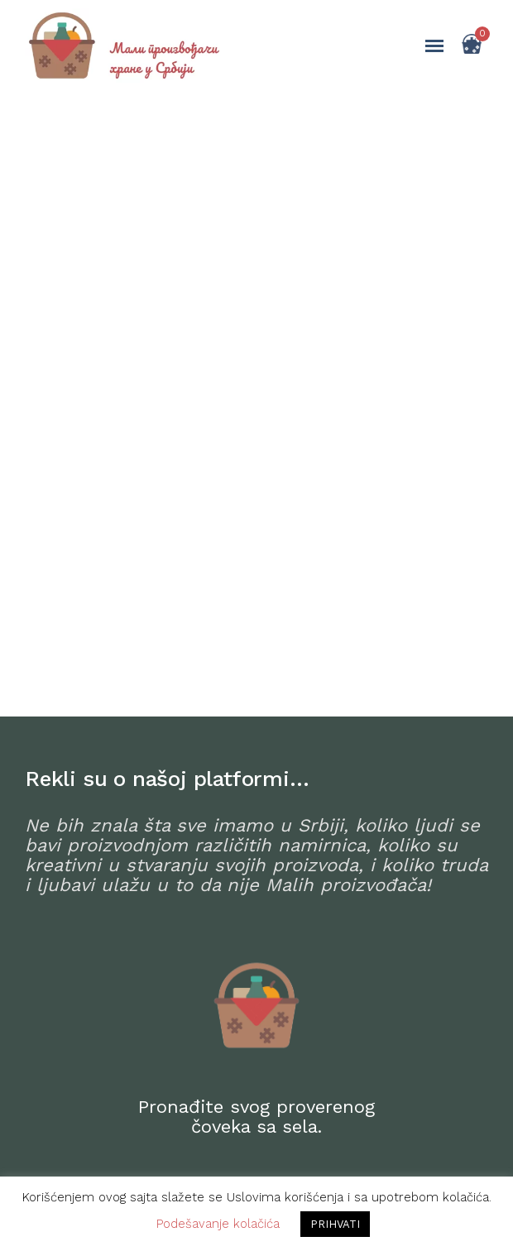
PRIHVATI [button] (335, 1224)
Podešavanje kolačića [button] (218, 1223)
